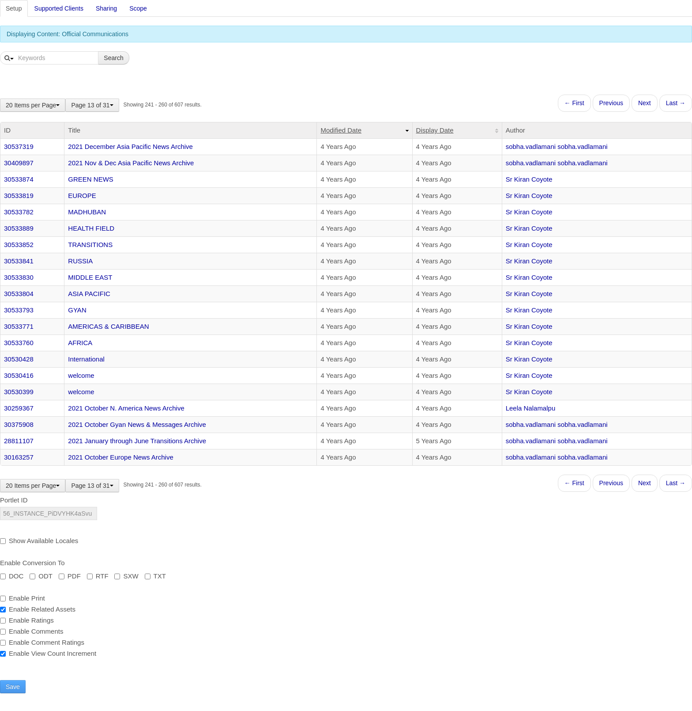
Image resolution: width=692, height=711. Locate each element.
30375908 (19, 424)
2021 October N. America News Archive (126, 408)
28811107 (19, 441)
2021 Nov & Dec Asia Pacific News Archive (131, 163)
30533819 (19, 195)
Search (113, 57)
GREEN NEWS (90, 179)
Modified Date (340, 130)
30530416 (19, 375)
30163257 (19, 457)
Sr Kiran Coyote (529, 179)
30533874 (19, 179)
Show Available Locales (39, 540)
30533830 (19, 277)
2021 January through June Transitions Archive (137, 441)
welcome (81, 375)
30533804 (19, 293)
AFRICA (80, 342)
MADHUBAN (87, 212)
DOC (11, 576)
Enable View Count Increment (48, 653)
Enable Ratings (27, 620)
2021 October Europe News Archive (120, 457)
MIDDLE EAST (90, 277)
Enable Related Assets (37, 609)
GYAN (77, 310)
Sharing (106, 8)
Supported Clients (58, 8)
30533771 (19, 326)
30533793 (19, 310)
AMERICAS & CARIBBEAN (108, 326)
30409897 (19, 163)
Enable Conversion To (32, 563)
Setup (14, 8)
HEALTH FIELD (91, 228)
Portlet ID (14, 500)
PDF (70, 576)
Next (644, 102)
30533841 (19, 261)
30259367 (19, 408)
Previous (611, 102)
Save (13, 686)
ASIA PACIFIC (89, 293)
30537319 (19, 146)
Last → (675, 102)
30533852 (19, 244)
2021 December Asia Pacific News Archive (130, 146)
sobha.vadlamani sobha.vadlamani (557, 146)
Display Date (435, 130)
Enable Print (22, 598)
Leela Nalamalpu (531, 408)
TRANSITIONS (90, 244)
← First (574, 102)
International (86, 359)
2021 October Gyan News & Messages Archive (137, 424)
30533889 (19, 228)
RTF (98, 576)
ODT (41, 576)
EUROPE (82, 195)
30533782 (19, 212)
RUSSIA (80, 261)
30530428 (19, 359)
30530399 (19, 391)
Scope (138, 8)
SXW (126, 576)
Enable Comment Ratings (42, 642)
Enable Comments (31, 631)
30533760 (19, 342)
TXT (155, 576)
